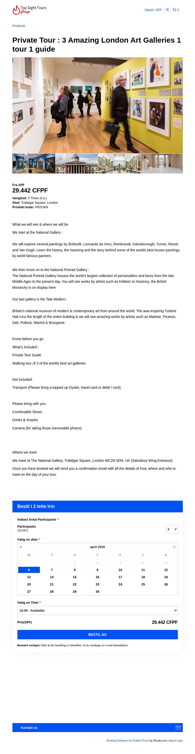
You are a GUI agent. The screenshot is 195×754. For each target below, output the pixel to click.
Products (18, 26)
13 (29, 577)
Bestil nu (97, 635)
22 (74, 584)
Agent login (176, 740)
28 (52, 591)
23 (97, 584)
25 (143, 584)
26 (166, 584)
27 (29, 591)
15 (74, 577)
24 (120, 584)
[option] (33, 164)
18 (143, 577)
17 (120, 577)
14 (52, 577)
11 (143, 570)
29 (74, 591)
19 (166, 577)
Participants (85, 529)
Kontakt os (29, 728)
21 (52, 584)
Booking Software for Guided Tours (128, 740)
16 (97, 577)
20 (29, 584)
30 (97, 591)
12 (166, 570)
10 (120, 570)
